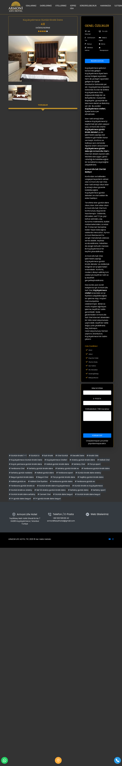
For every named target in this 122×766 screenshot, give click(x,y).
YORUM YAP (97, 435)
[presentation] (100, 427)
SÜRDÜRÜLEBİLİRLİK (88, 6)
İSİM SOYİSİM (97, 388)
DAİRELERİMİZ (46, 6)
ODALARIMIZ (31, 6)
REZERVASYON (97, 61)
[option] (42, 59)
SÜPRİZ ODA (73, 7)
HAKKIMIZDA (105, 6)
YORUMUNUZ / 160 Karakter (97, 409)
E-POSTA (97, 398)
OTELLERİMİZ (60, 6)
